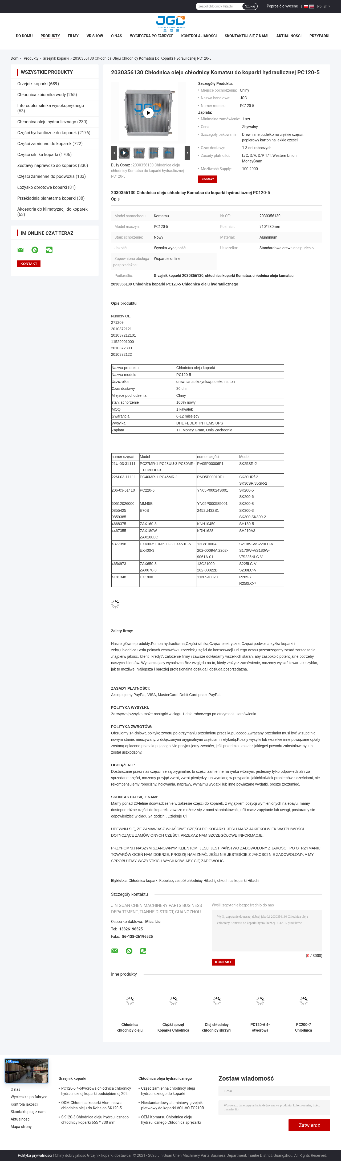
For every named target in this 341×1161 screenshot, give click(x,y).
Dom (14, 58)
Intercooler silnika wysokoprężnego (50, 105)
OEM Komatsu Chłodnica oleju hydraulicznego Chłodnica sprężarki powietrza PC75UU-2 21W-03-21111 (171, 1120)
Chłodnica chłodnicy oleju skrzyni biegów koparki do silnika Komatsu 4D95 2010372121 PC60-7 (130, 1028)
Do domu (24, 36)
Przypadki (320, 36)
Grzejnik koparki (56, 58)
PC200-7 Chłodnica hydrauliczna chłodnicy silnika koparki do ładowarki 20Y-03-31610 (303, 1028)
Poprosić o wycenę (282, 6)
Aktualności (289, 36)
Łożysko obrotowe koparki (42, 187)
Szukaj (250, 6)
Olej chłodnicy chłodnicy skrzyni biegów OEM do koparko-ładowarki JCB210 (216, 1028)
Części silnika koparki (37, 154)
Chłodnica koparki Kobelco (151, 880)
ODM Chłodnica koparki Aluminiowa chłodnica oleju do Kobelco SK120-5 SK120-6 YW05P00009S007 (91, 1106)
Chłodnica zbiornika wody (41, 94)
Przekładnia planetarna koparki (46, 198)
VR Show (95, 36)
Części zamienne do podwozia (46, 176)
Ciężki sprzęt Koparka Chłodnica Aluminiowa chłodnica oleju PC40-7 (173, 1028)
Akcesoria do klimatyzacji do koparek (52, 209)
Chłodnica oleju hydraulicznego (46, 121)
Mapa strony (21, 1127)
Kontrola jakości (199, 36)
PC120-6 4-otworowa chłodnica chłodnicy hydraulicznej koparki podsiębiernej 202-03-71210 (260, 1028)
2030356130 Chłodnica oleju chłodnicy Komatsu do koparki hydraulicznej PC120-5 (147, 170)
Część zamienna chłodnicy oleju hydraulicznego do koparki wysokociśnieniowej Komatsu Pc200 (171, 1091)
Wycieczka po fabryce (151, 36)
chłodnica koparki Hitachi (238, 880)
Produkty (50, 36)
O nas (116, 36)
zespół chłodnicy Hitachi (195, 880)
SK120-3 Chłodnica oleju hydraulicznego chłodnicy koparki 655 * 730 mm (95, 1120)
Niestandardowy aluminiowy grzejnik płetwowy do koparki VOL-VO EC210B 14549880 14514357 (172, 1106)
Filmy (73, 36)
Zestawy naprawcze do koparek (47, 165)
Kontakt (208, 179)
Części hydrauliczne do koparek (47, 132)
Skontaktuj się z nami (247, 36)
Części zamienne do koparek (44, 143)
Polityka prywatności (35, 1155)
